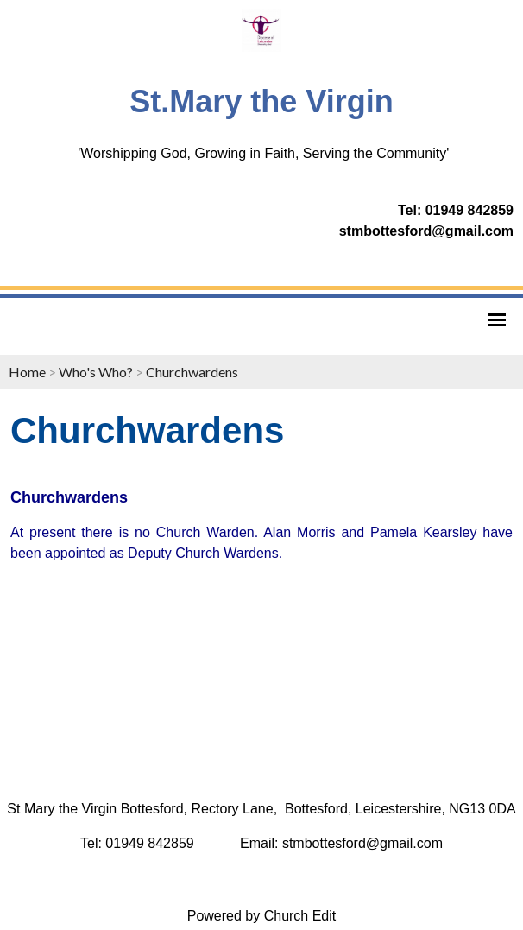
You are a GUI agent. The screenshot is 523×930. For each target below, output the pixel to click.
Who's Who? (96, 372)
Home (27, 372)
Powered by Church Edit (262, 915)
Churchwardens (192, 372)
